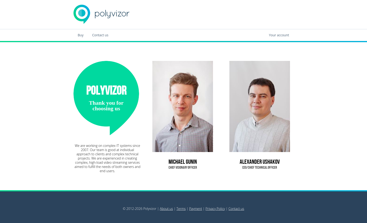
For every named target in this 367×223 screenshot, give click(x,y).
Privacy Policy (215, 208)
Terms (181, 208)
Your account (279, 35)
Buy (81, 35)
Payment (195, 208)
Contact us (100, 35)
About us (166, 208)
